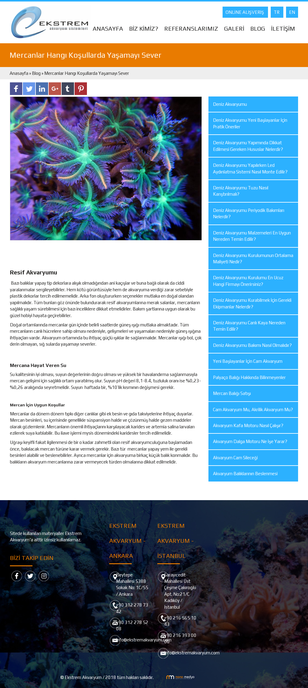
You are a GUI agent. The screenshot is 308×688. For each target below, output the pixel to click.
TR (277, 12)
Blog (36, 73)
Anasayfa (19, 73)
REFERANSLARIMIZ (191, 28)
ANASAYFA (108, 28)
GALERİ (234, 28)
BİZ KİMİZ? (143, 28)
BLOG (257, 28)
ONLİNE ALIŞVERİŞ (245, 12)
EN (292, 12)
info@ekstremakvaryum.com (143, 639)
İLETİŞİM (283, 28)
